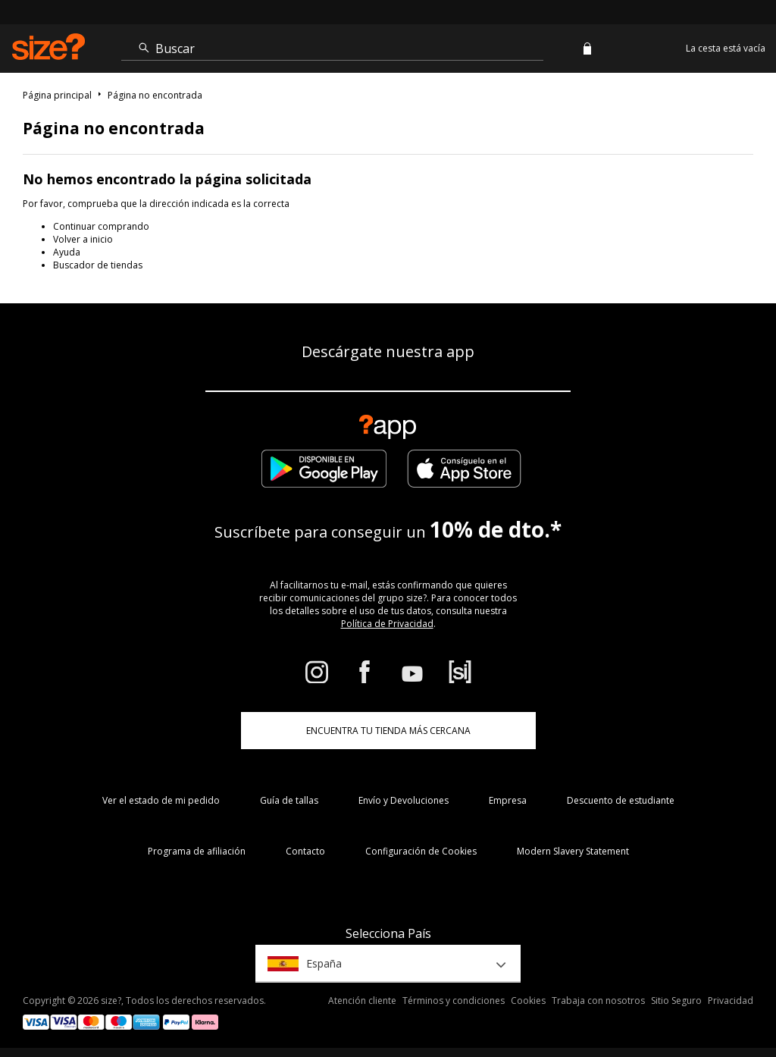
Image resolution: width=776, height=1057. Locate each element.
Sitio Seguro (676, 1000)
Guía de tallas (289, 800)
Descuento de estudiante (620, 800)
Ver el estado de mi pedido (161, 800)
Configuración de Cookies (421, 851)
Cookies (528, 1000)
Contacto (305, 851)
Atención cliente (362, 1000)
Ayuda (66, 252)
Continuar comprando (101, 226)
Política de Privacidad (387, 623)
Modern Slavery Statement (573, 851)
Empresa (508, 800)
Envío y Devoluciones (403, 800)
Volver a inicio (83, 239)
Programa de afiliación (197, 851)
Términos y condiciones (453, 1000)
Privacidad (730, 1000)
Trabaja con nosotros (598, 1000)
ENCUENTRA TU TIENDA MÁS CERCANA (388, 730)
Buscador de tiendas (97, 265)
